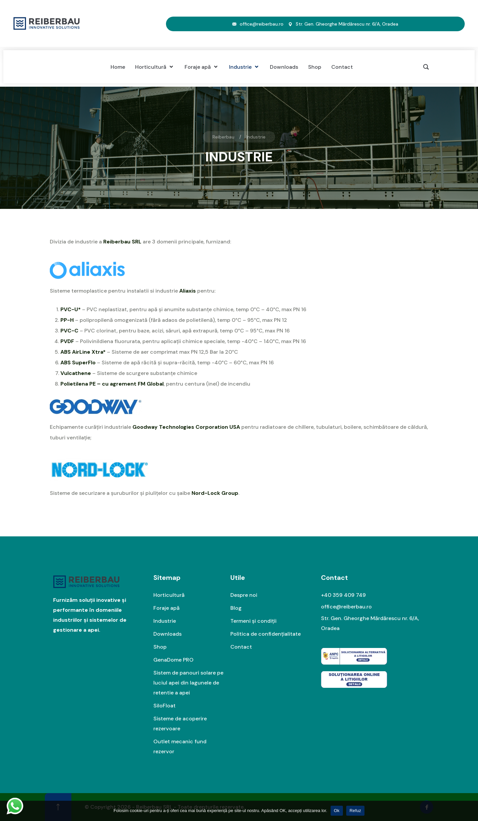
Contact (241, 646)
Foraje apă (166, 607)
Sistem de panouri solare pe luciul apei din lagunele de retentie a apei (188, 682)
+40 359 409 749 (343, 595)
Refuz (355, 810)
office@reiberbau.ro (261, 24)
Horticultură (169, 595)
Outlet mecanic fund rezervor (179, 746)
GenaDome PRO (173, 659)
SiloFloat (164, 705)
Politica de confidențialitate (265, 633)
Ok (337, 810)
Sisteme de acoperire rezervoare (180, 723)
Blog (236, 607)
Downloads (167, 633)
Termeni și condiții (253, 620)
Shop (160, 646)
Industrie (164, 620)
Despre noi (243, 595)
